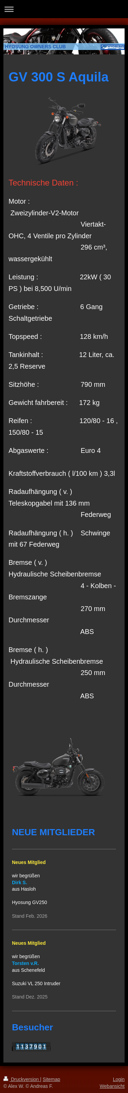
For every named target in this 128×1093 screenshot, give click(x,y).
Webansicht (112, 1086)
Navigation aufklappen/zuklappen (64, 9)
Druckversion (21, 1079)
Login (119, 1079)
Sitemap (51, 1079)
